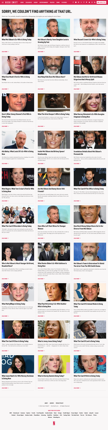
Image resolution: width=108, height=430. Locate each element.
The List (82, 415)
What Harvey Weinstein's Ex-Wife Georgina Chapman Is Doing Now (89, 115)
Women (50, 417)
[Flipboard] (86, 2)
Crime (58, 2)
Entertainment (44, 2)
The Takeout (89, 415)
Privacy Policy (59, 403)
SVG (61, 415)
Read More (4, 51)
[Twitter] (81, 2)
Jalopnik (91, 413)
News (22, 2)
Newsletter (101, 2)
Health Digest (66, 413)
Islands (86, 413)
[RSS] (94, 2)
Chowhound (16, 413)
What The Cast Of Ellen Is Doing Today (15, 341)
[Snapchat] (89, 2)
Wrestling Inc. (56, 417)
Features (64, 2)
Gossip (36, 2)
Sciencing (43, 415)
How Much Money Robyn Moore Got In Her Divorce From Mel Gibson (88, 227)
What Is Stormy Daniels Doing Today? (51, 375)
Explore (28, 413)
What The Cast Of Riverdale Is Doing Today (17, 226)
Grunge (60, 413)
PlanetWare (37, 415)
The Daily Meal (75, 415)
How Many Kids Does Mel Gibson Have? (51, 76)
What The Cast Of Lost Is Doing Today (87, 341)
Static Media (45, 406)
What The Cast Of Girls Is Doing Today (87, 375)
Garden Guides (48, 413)
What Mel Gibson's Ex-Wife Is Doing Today (16, 39)
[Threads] (92, 2)
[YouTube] (76, 2)
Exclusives (29, 2)
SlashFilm (49, 415)
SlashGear (55, 415)
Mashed (13, 415)
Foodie (33, 413)
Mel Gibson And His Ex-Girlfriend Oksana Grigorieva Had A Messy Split (88, 78)
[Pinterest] (84, 2)
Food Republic (40, 413)
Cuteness (23, 413)
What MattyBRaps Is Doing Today (13, 303)
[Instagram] (78, 2)
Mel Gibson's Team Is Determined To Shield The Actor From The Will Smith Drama (89, 264)
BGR (11, 413)
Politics (52, 2)
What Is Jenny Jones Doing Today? (50, 341)
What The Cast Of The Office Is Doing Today (89, 188)
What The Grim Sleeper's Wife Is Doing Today (54, 114)
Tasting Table (66, 415)
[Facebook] (73, 2)
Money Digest (20, 415)
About (46, 403)
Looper (96, 413)
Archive (52, 403)
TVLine (95, 415)
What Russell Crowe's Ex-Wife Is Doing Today (90, 39)
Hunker (81, 413)
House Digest (74, 413)
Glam (55, 413)
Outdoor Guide (28, 415)
